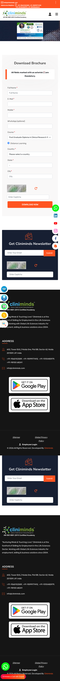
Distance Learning (18, 143)
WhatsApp (16, 121)
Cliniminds (48, 448)
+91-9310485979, (22, 7)
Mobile (11, 110)
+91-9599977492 (35, 5)
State (11, 160)
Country (12, 149)
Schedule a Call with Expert (13, 676)
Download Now (30, 204)
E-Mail (11, 99)
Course (11, 132)
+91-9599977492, (31, 359)
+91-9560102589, (23, 5)
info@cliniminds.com (9, 2)
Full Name (12, 88)
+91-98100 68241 (14, 362)
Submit (49, 253)
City (10, 171)
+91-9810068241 (34, 7)
